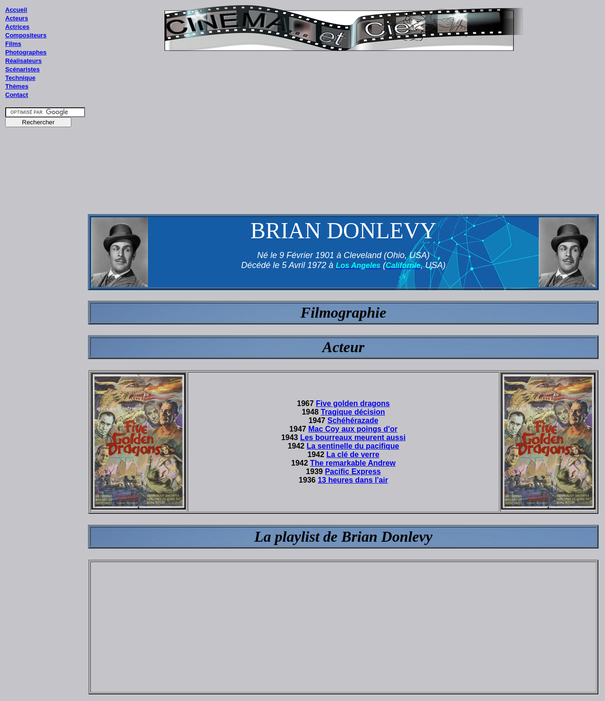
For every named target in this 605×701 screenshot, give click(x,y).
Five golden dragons (352, 403)
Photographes (25, 52)
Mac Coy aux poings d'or (353, 429)
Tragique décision (353, 412)
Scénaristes (22, 69)
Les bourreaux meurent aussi (353, 437)
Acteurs (16, 18)
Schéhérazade (353, 420)
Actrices (17, 26)
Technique (20, 77)
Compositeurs (25, 35)
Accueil (16, 9)
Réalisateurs (23, 60)
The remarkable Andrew (353, 463)
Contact (16, 94)
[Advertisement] (45, 311)
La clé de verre (352, 454)
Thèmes (16, 86)
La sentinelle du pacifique (353, 446)
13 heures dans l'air (353, 480)
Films (13, 43)
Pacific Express (352, 471)
